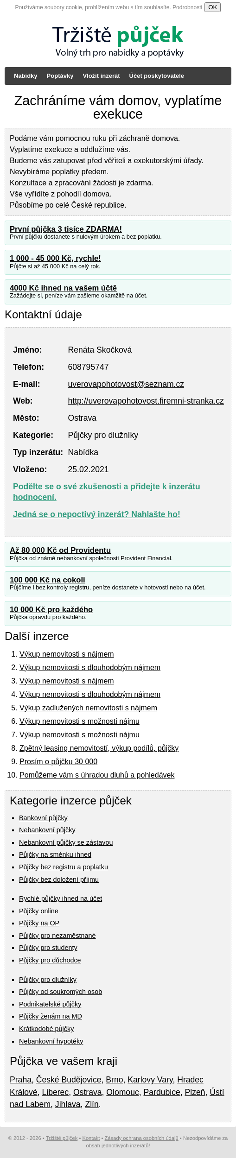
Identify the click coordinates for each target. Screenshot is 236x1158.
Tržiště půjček (62, 1138)
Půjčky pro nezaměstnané (57, 935)
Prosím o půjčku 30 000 (58, 762)
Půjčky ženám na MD (50, 1016)
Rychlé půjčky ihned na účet (60, 898)
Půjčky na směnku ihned (55, 854)
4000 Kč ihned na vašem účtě (63, 288)
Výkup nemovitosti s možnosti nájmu (79, 721)
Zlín (91, 1104)
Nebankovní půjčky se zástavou (66, 842)
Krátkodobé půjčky (46, 1028)
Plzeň (195, 1092)
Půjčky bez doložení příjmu (59, 879)
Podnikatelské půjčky (50, 1004)
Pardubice (162, 1092)
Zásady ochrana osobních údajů (142, 1138)
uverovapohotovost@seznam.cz (126, 384)
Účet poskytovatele (157, 75)
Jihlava (68, 1104)
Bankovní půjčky (43, 818)
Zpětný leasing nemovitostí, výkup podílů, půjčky (99, 748)
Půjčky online (38, 911)
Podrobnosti (187, 7)
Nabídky (26, 75)
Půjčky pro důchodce (50, 960)
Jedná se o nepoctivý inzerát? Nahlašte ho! (96, 514)
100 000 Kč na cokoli (47, 580)
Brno (114, 1079)
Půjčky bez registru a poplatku (63, 867)
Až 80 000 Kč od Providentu (60, 550)
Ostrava (87, 1092)
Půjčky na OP (39, 923)
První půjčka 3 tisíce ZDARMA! (66, 229)
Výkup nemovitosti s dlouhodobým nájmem (89, 667)
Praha (21, 1079)
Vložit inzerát (101, 75)
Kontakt (91, 1138)
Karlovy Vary (150, 1079)
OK (212, 7)
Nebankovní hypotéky (51, 1041)
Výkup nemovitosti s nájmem (66, 654)
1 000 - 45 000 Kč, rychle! (55, 258)
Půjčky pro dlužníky (48, 979)
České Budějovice (69, 1079)
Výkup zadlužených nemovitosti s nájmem (88, 708)
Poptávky (60, 75)
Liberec (55, 1092)
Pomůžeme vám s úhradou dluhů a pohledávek (96, 775)
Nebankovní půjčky (47, 830)
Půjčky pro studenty (48, 947)
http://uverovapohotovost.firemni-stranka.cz (145, 400)
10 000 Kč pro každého (51, 609)
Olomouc (122, 1092)
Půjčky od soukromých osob (60, 991)
